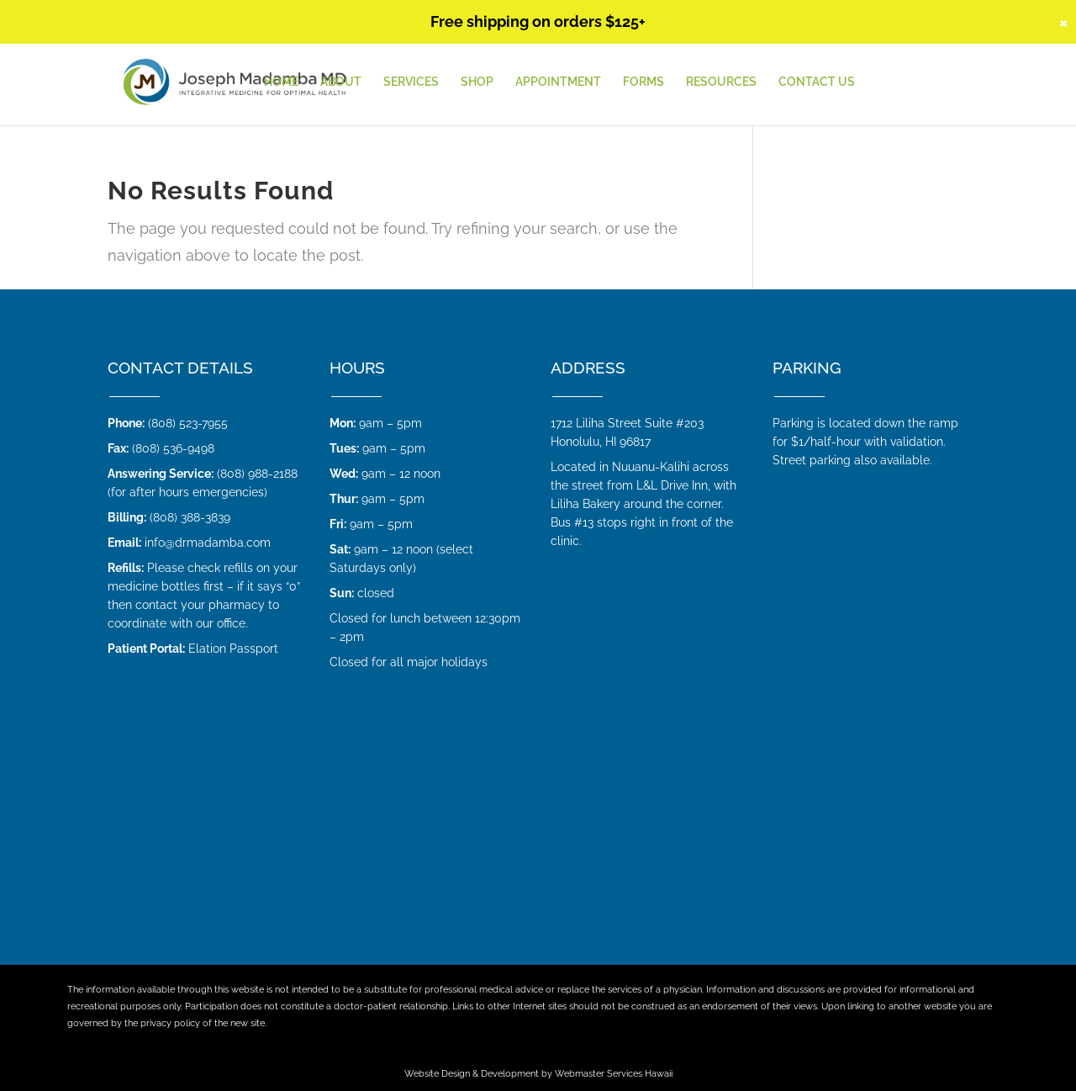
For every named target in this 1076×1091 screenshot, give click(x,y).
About (340, 82)
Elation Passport (233, 648)
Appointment (558, 82)
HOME (281, 82)
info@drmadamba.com (208, 542)
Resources (721, 82)
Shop (477, 82)
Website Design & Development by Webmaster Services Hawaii (538, 1073)
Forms (643, 82)
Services (411, 82)
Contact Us (816, 82)
